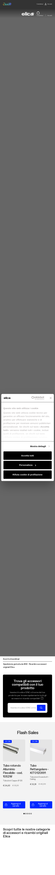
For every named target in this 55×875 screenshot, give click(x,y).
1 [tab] (24, 813)
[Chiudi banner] (51, 398)
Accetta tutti (27, 455)
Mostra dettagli (38, 446)
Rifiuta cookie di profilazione (27, 474)
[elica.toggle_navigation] (4, 13)
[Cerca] (23, 708)
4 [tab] (29, 813)
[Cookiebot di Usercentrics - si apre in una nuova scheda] (32, 398)
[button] (42, 698)
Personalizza (27, 465)
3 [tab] (27, 813)
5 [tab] (31, 813)
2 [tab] (25, 813)
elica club (7, 4)
